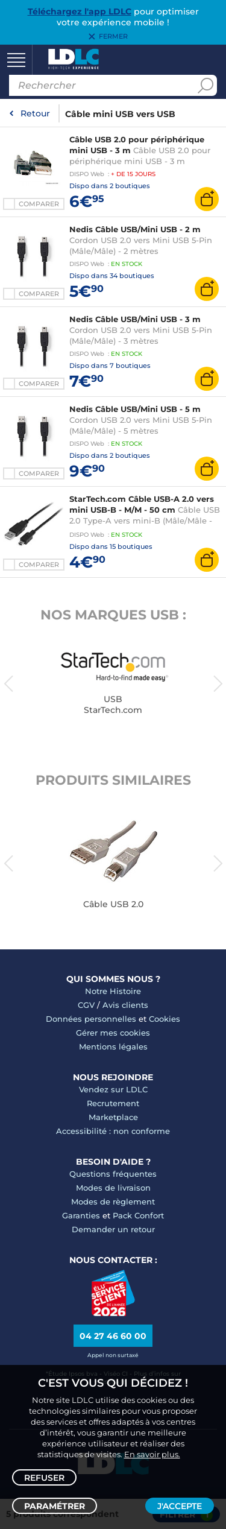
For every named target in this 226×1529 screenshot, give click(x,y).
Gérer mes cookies (113, 1032)
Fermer (113, 37)
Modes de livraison (113, 1187)
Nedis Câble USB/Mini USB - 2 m (135, 229)
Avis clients (125, 1005)
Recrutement (113, 1103)
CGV (86, 1005)
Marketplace (113, 1117)
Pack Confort (138, 1215)
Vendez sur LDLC (113, 1089)
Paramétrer (54, 1506)
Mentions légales (113, 1046)
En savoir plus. (152, 1454)
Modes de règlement (113, 1201)
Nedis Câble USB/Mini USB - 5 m (135, 409)
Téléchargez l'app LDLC (79, 11)
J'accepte (179, 1506)
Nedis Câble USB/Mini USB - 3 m (135, 319)
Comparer (39, 204)
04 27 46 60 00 (113, 1336)
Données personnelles (91, 1019)
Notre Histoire (113, 991)
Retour (35, 113)
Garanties (81, 1215)
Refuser (44, 1477)
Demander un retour (113, 1229)
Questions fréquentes (113, 1174)
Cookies (164, 1019)
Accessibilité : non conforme (113, 1131)
